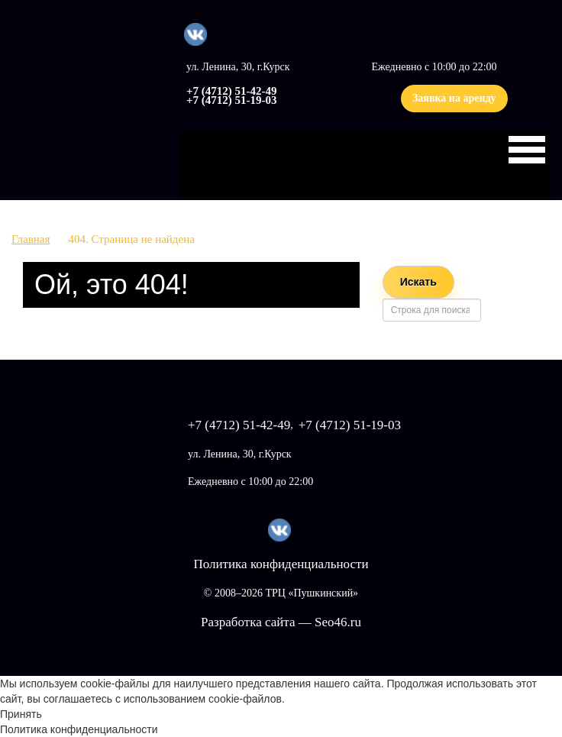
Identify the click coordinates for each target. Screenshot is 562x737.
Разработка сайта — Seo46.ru (281, 622)
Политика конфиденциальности (280, 564)
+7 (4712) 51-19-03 (231, 100)
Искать (418, 282)
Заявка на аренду (454, 98)
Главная (30, 239)
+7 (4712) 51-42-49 (231, 91)
